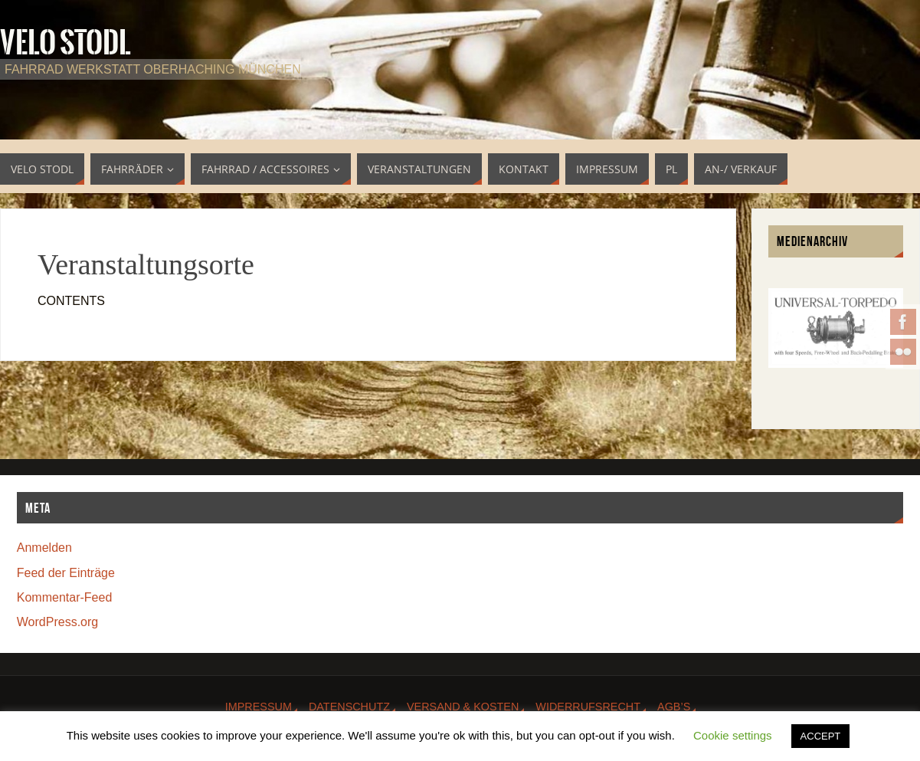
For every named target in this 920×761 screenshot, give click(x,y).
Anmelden (44, 547)
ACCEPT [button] (820, 736)
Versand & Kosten (463, 706)
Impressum (258, 706)
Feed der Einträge (66, 572)
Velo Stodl (65, 43)
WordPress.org (57, 621)
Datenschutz (349, 706)
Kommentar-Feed (65, 597)
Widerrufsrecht (587, 706)
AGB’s (673, 706)
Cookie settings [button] (732, 735)
